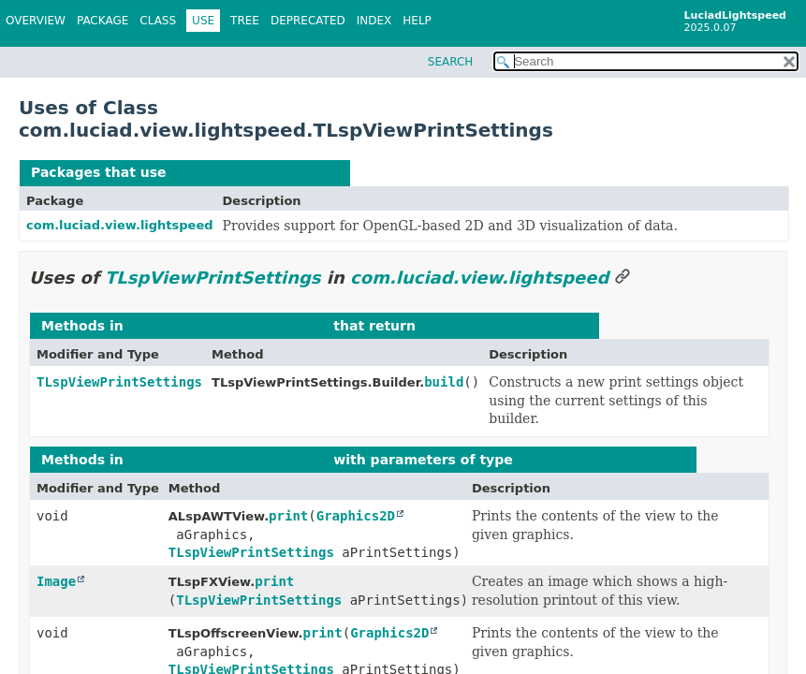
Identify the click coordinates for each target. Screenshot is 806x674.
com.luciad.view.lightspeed (119, 225)
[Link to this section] (622, 277)
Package (102, 20)
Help (417, 20)
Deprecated (308, 20)
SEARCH (451, 61)
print (288, 515)
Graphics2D (355, 515)
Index (374, 20)
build (443, 381)
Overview (36, 20)
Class (157, 20)
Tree (244, 20)
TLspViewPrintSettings (254, 172)
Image (56, 581)
